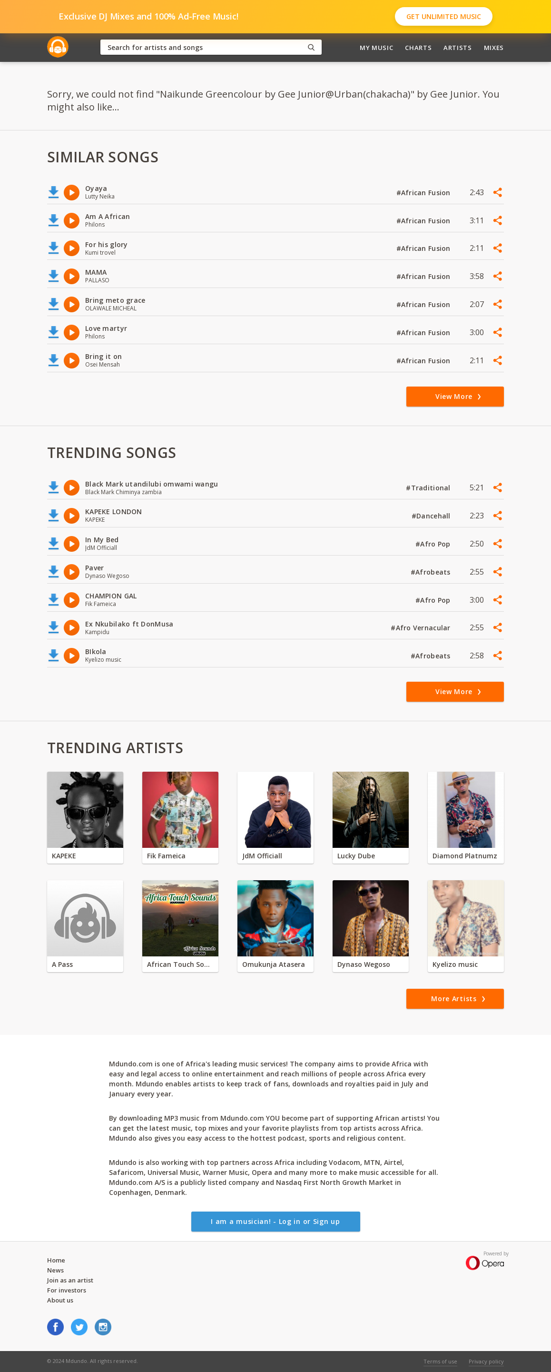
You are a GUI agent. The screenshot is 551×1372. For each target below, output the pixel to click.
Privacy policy (486, 1361)
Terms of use (440, 1361)
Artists (457, 47)
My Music (376, 47)
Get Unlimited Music (443, 16)
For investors (66, 1290)
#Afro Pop (434, 543)
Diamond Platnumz (465, 855)
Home (56, 1260)
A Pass (62, 964)
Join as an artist (70, 1280)
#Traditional (429, 487)
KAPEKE (64, 855)
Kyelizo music (455, 964)
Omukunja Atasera (273, 964)
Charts (418, 47)
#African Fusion (424, 192)
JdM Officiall (262, 855)
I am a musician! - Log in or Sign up (275, 1221)
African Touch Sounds (180, 964)
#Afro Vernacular (422, 627)
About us (60, 1300)
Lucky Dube (356, 855)
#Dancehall (432, 515)
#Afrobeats (432, 572)
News (55, 1270)
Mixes (494, 47)
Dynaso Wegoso (363, 964)
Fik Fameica (166, 855)
